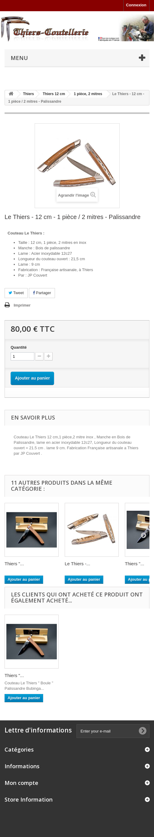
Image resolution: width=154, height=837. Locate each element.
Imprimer (22, 305)
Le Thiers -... (77, 563)
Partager (42, 293)
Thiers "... (14, 563)
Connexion (136, 5)
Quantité (19, 347)
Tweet (16, 293)
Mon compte (21, 782)
